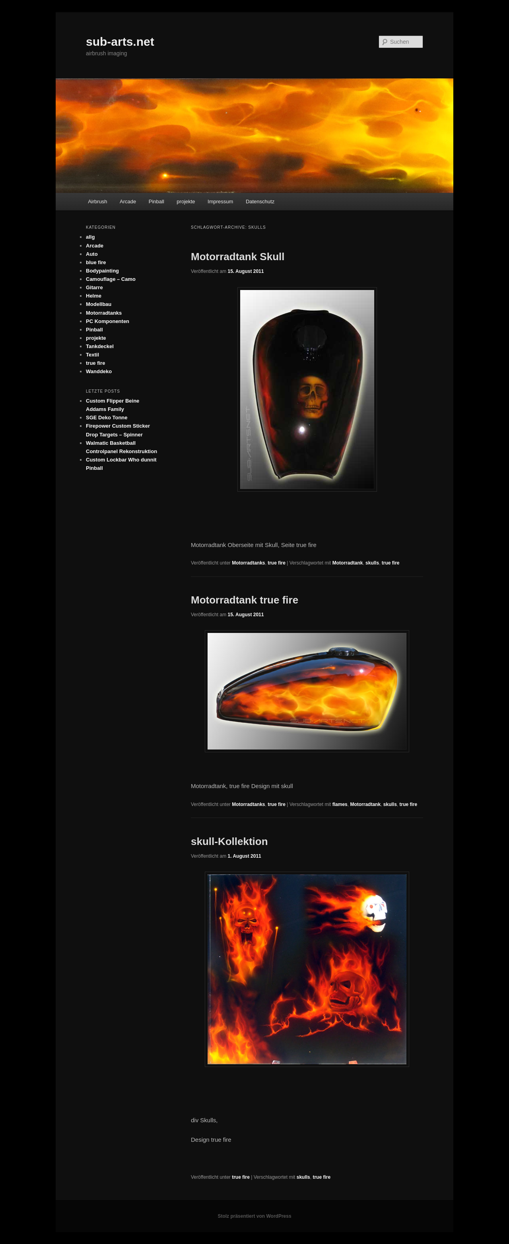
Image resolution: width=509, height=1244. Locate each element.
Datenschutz (260, 201)
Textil (92, 355)
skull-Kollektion (229, 841)
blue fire (96, 262)
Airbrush (97, 201)
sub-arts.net (120, 41)
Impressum (220, 201)
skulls (372, 563)
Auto (92, 254)
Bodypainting (102, 271)
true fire (277, 563)
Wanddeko (99, 371)
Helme (93, 296)
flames (340, 804)
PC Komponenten (107, 321)
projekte (186, 201)
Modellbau (98, 304)
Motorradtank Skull (237, 257)
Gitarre (94, 287)
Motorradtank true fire (244, 600)
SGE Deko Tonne (107, 418)
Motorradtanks (248, 563)
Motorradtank (347, 563)
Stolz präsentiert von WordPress (254, 1216)
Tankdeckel (100, 346)
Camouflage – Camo (111, 279)
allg (90, 237)
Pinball (156, 201)
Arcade (128, 201)
